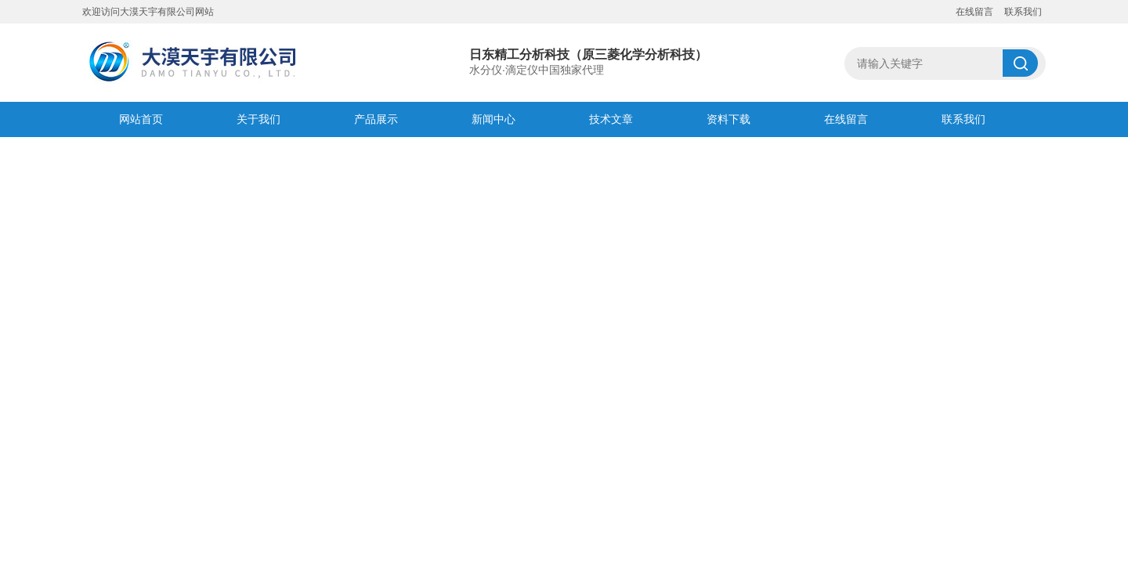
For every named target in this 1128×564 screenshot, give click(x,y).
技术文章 (611, 119)
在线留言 (974, 11)
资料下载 (728, 119)
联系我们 (1023, 11)
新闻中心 (493, 119)
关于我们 (258, 119)
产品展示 (376, 119)
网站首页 (141, 119)
